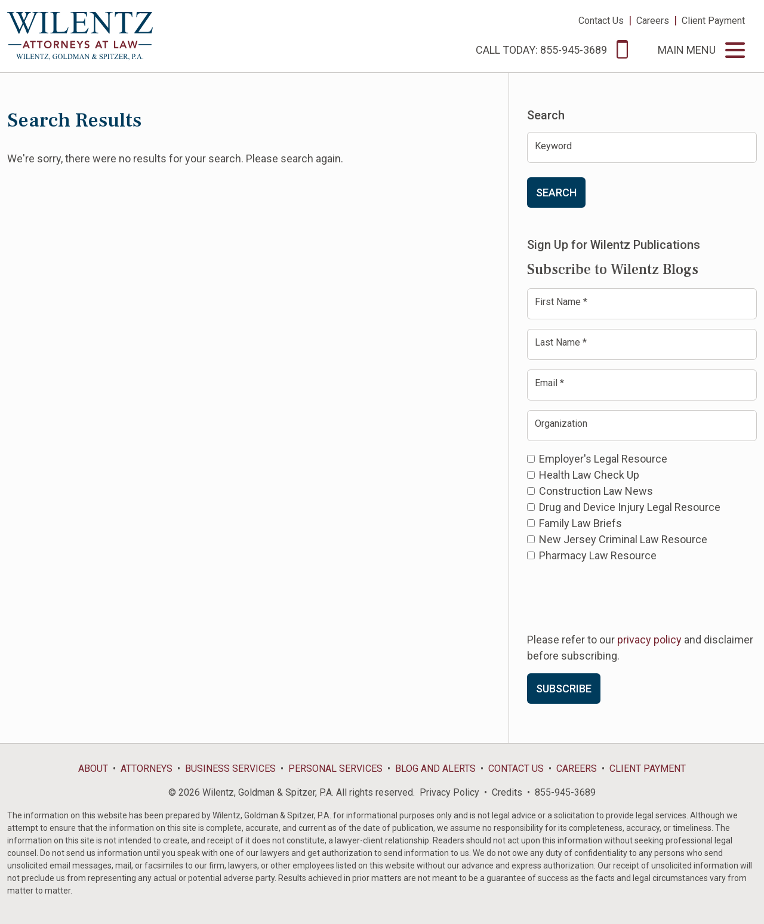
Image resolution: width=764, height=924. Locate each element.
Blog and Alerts (435, 768)
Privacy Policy (449, 792)
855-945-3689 (565, 792)
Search (556, 192)
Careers (652, 20)
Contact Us (601, 20)
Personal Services (335, 768)
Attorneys (146, 768)
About (93, 768)
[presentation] (617, 596)
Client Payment (713, 20)
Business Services (230, 768)
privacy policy (649, 639)
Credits (507, 792)
